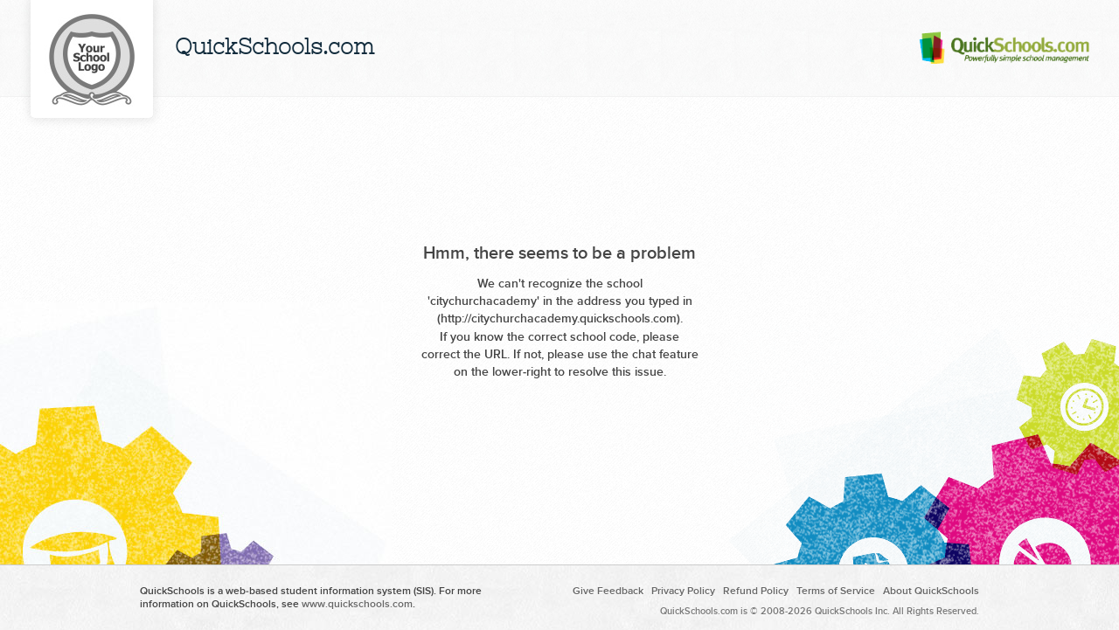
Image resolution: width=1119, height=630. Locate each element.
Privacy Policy (683, 591)
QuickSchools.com (274, 48)
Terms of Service (835, 591)
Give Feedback (608, 591)
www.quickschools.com (357, 604)
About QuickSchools (931, 591)
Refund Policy (756, 591)
